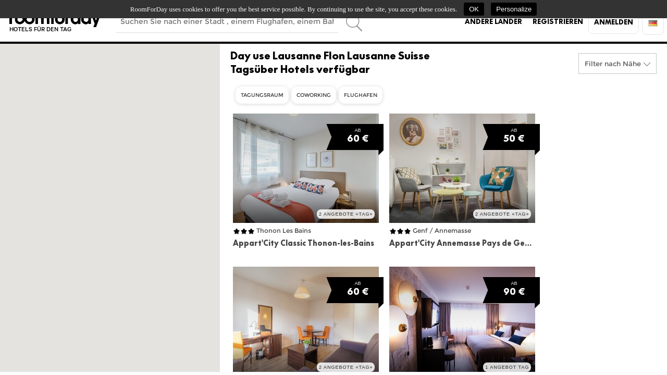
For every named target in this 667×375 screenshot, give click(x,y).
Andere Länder (493, 21)
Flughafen (360, 95)
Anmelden (613, 22)
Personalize (514, 9)
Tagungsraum (262, 95)
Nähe (632, 63)
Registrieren (558, 21)
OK (474, 9)
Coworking (314, 95)
